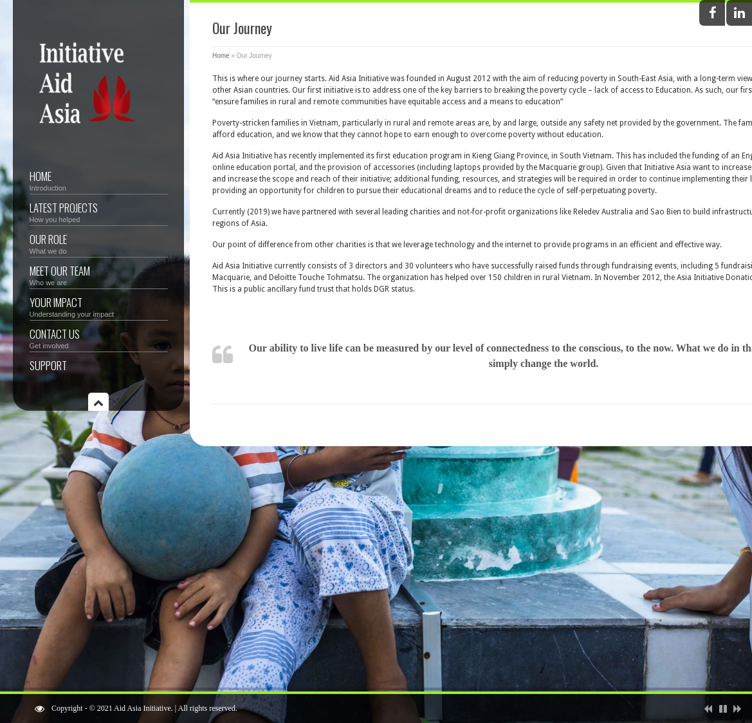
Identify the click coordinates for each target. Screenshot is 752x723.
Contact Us (99, 338)
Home (99, 180)
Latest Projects (99, 211)
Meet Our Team (99, 274)
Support (48, 365)
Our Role (99, 243)
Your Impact (99, 306)
